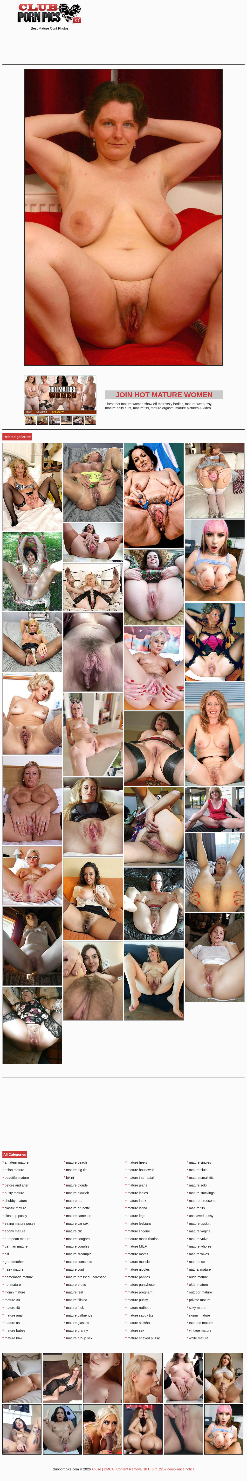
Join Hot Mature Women (164, 395)
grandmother (13, 1262)
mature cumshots (78, 1262)
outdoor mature (199, 1292)
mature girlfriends (78, 1315)
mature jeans (136, 1185)
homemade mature (17, 1277)
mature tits (196, 1208)
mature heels (136, 1162)
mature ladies (136, 1193)
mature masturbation (142, 1239)
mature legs (135, 1216)
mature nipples (137, 1269)
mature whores (199, 1246)
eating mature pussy (18, 1223)
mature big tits (75, 1170)
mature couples (76, 1246)
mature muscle (137, 1262)
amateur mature (15, 1162)
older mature (197, 1284)
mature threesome (201, 1201)
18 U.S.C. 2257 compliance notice (168, 1469)
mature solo (197, 1185)
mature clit (73, 1231)
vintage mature (199, 1330)
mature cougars (77, 1239)
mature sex (134, 1330)
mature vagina (198, 1231)
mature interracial (139, 1178)
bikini (69, 1178)
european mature (16, 1239)
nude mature (197, 1277)
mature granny (76, 1330)
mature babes (13, 1330)
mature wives (198, 1254)
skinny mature (198, 1315)
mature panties (137, 1277)
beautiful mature (15, 1178)
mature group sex (78, 1338)
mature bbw (12, 1338)
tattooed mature (200, 1323)
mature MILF (136, 1246)
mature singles (199, 1162)
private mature (199, 1300)
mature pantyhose (140, 1284)
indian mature (13, 1292)
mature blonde (76, 1185)
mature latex (135, 1201)
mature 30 (11, 1300)
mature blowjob (76, 1193)
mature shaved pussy (142, 1338)
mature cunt (74, 1269)
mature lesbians (138, 1223)
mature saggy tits (139, 1315)
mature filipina (75, 1300)
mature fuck (74, 1308)
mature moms (136, 1254)
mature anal (12, 1315)
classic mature (14, 1208)
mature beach (75, 1162)
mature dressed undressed (85, 1277)
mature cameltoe (77, 1216)
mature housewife (139, 1170)
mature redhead (138, 1308)
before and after (15, 1185)
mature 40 (11, 1308)
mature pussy (136, 1300)
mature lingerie (137, 1231)
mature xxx (196, 1262)
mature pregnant (138, 1292)
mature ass (11, 1323)
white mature (197, 1338)
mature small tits (200, 1178)
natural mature (199, 1269)
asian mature (13, 1170)
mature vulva (197, 1239)
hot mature (11, 1284)
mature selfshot (138, 1323)
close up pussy (14, 1216)
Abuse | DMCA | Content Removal (116, 1469)
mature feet (73, 1292)
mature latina (136, 1208)
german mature (14, 1246)
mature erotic (75, 1284)
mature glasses (76, 1323)
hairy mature (12, 1269)
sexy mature (197, 1308)
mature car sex (76, 1223)
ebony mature (13, 1231)
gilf (5, 1254)
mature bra (73, 1201)
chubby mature (14, 1201)
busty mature (13, 1193)
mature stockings (200, 1193)
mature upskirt (198, 1223)
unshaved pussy (200, 1216)
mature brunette (77, 1208)
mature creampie (77, 1254)
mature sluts (197, 1170)
